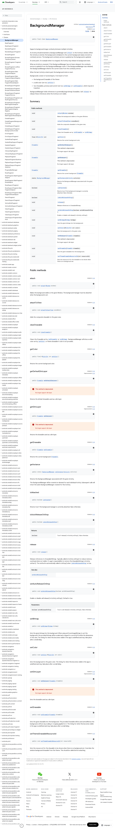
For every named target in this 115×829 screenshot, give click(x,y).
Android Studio (102, 2)
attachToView (62, 121)
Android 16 (74, 795)
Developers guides (90, 798)
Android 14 (74, 801)
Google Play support (106, 799)
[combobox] (68, 2)
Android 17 (74, 792)
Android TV (59, 805)
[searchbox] (12, 15)
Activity (70, 178)
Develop (45, 19)
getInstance (62, 178)
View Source (89, 27)
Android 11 (74, 809)
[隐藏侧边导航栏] (21, 826)
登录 (111, 2)
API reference (7, 9)
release (86, 92)
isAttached (61, 188)
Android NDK (89, 807)
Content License (76, 759)
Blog (27, 806)
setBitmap (67, 86)
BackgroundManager (52, 39)
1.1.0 (93, 29)
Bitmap (67, 220)
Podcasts (28, 809)
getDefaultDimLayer (64, 145)
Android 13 (74, 803)
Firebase (65, 817)
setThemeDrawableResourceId (68, 256)
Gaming (43, 792)
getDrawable (62, 170)
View (69, 121)
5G (42, 806)
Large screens (60, 794)
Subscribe (92, 825)
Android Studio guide (91, 796)
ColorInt (40, 137)
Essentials (22, 2)
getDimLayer (62, 157)
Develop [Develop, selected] (35, 2)
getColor (61, 137)
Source (28, 801)
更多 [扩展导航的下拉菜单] (46, 2)
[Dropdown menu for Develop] (40, 2)
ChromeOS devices (61, 800)
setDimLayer (62, 236)
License (34, 824)
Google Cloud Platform (78, 817)
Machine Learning (46, 795)
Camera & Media (46, 801)
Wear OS (58, 797)
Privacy (43, 803)
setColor (51, 83)
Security (28, 798)
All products (92, 817)
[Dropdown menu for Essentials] (27, 2)
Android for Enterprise (32, 795)
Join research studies (106, 802)
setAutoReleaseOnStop (65, 210)
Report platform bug (106, 792)
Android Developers (35, 19)
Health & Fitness (45, 798)
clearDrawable (62, 129)
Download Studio (90, 804)
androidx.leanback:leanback (87, 24)
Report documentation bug (106, 795)
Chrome (57, 817)
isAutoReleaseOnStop (65, 197)
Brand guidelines (43, 824)
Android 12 (74, 806)
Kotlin (87, 31)
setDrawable (77, 86)
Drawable (35, 145)
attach (69, 53)
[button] (11, 22)
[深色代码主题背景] (94, 37)
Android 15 (74, 798)
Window (65, 113)
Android (28, 792)
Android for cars (60, 802)
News (27, 803)
